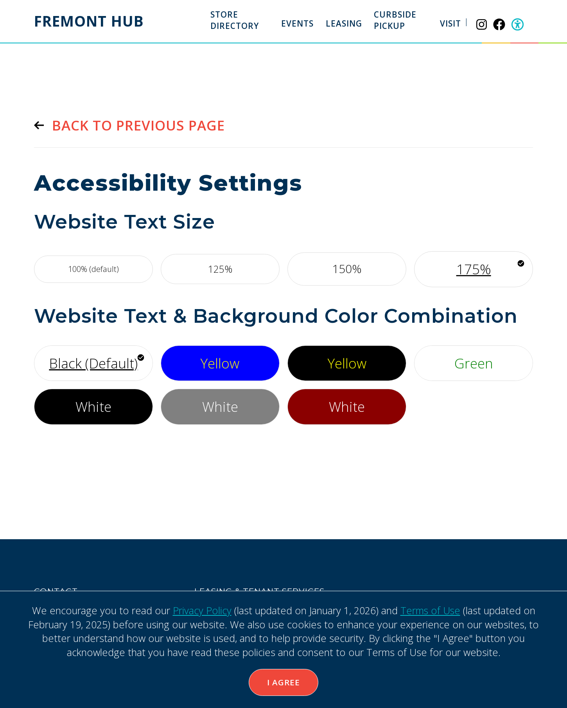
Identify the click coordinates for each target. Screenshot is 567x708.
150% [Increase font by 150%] (347, 269)
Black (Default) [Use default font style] (93, 362)
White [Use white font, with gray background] (220, 406)
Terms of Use (430, 610)
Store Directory (234, 20)
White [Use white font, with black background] (93, 406)
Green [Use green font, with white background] (473, 362)
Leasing (344, 23)
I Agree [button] (283, 682)
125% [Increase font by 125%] (220, 268)
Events (298, 23)
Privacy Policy (201, 610)
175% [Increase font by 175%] (473, 268)
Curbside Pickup (395, 20)
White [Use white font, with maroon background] (347, 406)
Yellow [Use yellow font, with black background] (347, 362)
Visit (450, 23)
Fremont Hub (89, 21)
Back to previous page (138, 125)
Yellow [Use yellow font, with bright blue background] (220, 362)
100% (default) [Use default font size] (93, 268)
